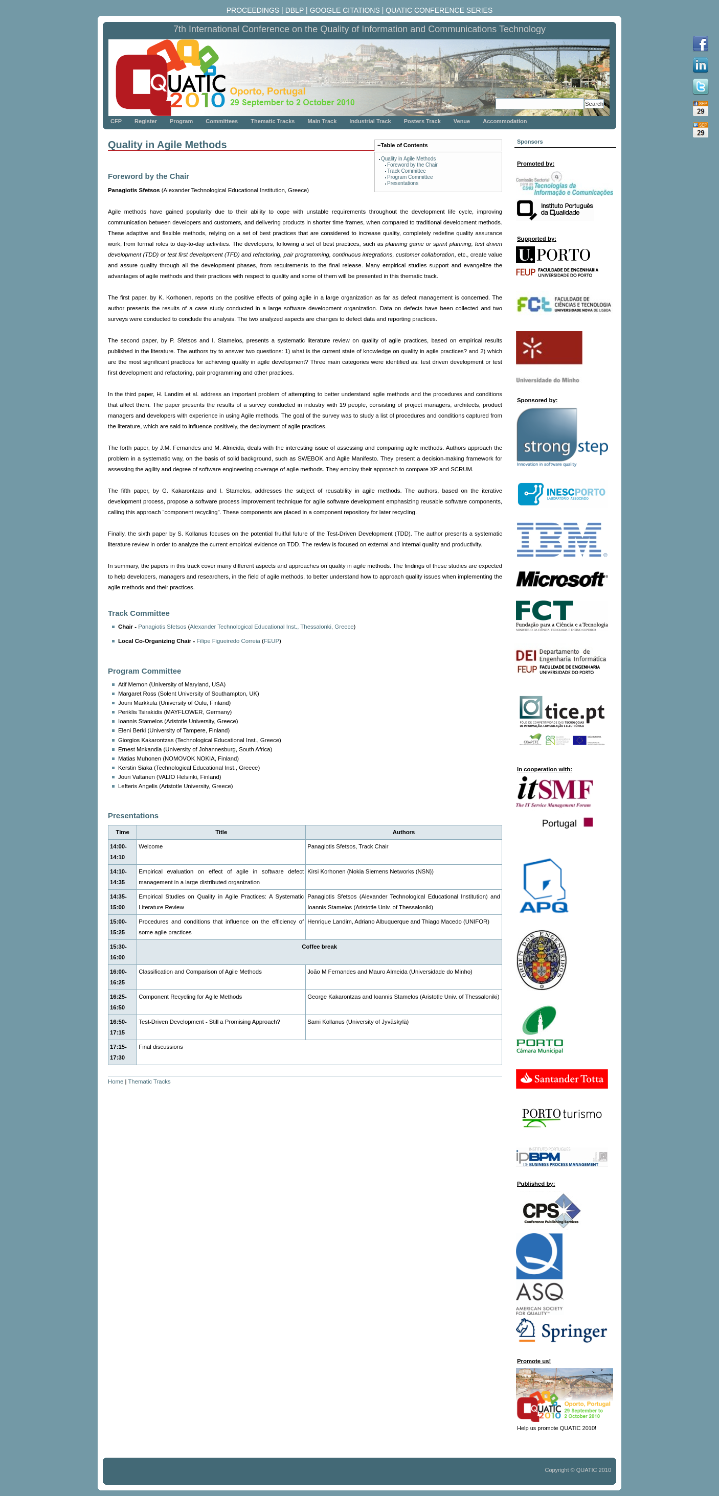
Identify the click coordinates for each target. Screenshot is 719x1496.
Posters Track (422, 121)
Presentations (402, 183)
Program (181, 121)
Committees (222, 121)
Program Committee (410, 177)
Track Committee (406, 171)
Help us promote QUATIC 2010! (556, 1428)
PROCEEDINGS (253, 10)
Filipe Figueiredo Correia (228, 641)
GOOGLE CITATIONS (345, 10)
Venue (462, 121)
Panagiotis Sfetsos (162, 627)
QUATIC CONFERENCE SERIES (439, 10)
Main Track (321, 121)
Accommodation (505, 121)
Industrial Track (370, 121)
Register (145, 121)
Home (115, 1081)
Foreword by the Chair (412, 165)
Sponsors (530, 142)
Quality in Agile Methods (408, 159)
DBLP (294, 10)
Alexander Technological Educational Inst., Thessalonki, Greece (271, 627)
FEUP (271, 641)
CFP (116, 121)
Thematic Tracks (273, 121)
